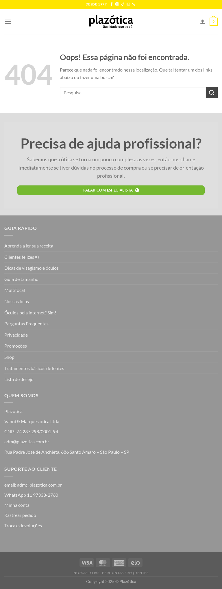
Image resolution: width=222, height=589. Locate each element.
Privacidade (16, 334)
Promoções (15, 345)
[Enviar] (212, 92)
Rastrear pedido (20, 515)
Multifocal (14, 290)
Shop (9, 357)
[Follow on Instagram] (117, 4)
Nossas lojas (16, 301)
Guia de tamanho (21, 279)
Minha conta (16, 505)
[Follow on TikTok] (123, 4)
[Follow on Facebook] (111, 4)
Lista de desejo (19, 379)
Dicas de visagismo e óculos (31, 268)
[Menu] (7, 21)
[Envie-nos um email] (128, 4)
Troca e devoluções (23, 525)
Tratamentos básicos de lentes (34, 368)
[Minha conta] (203, 21)
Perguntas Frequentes (26, 323)
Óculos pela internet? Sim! (30, 312)
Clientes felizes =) (21, 257)
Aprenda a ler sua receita (28, 245)
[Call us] (134, 4)
